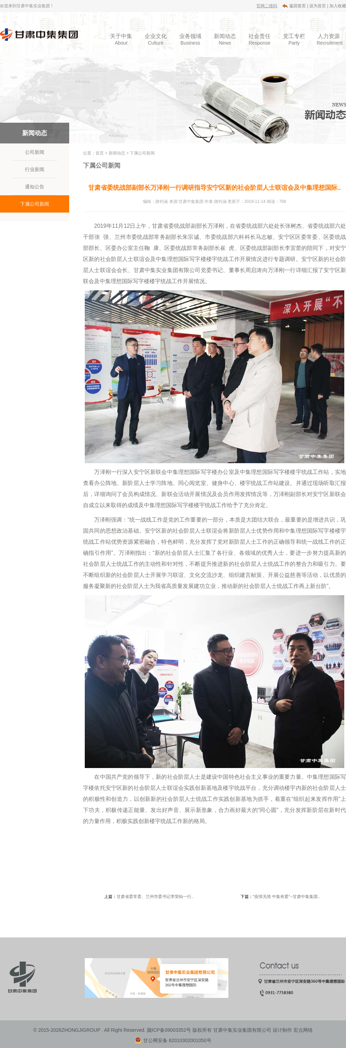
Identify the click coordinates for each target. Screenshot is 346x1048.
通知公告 (34, 186)
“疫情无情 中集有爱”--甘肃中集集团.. (286, 896)
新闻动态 (117, 153)
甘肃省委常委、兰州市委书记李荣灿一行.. (155, 896)
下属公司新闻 (34, 204)
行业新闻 (34, 169)
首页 (99, 153)
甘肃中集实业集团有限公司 (242, 1030)
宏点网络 (303, 1030)
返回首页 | (298, 5)
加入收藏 (337, 5)
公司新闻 (34, 152)
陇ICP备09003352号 (169, 1030)
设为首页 (317, 5)
